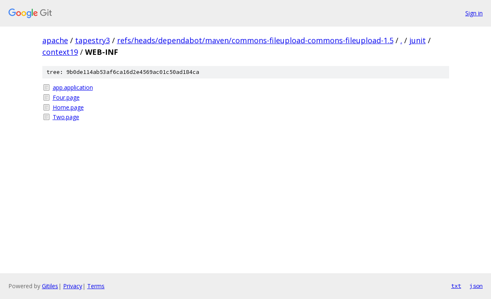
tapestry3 (92, 40)
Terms (96, 286)
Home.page (68, 107)
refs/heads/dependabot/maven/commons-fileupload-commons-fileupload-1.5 (255, 40)
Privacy (72, 286)
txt (456, 285)
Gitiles (50, 286)
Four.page (66, 97)
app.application (73, 87)
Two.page (66, 117)
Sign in (474, 13)
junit (417, 40)
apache (55, 40)
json (476, 285)
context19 (60, 52)
